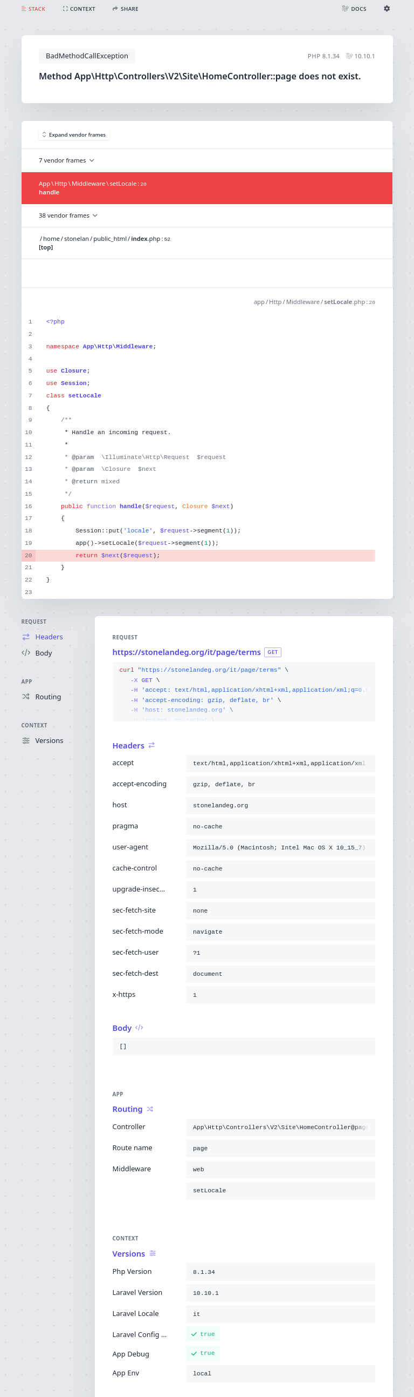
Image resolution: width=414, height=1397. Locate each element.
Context (34, 725)
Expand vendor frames (74, 134)
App (27, 681)
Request (34, 621)
